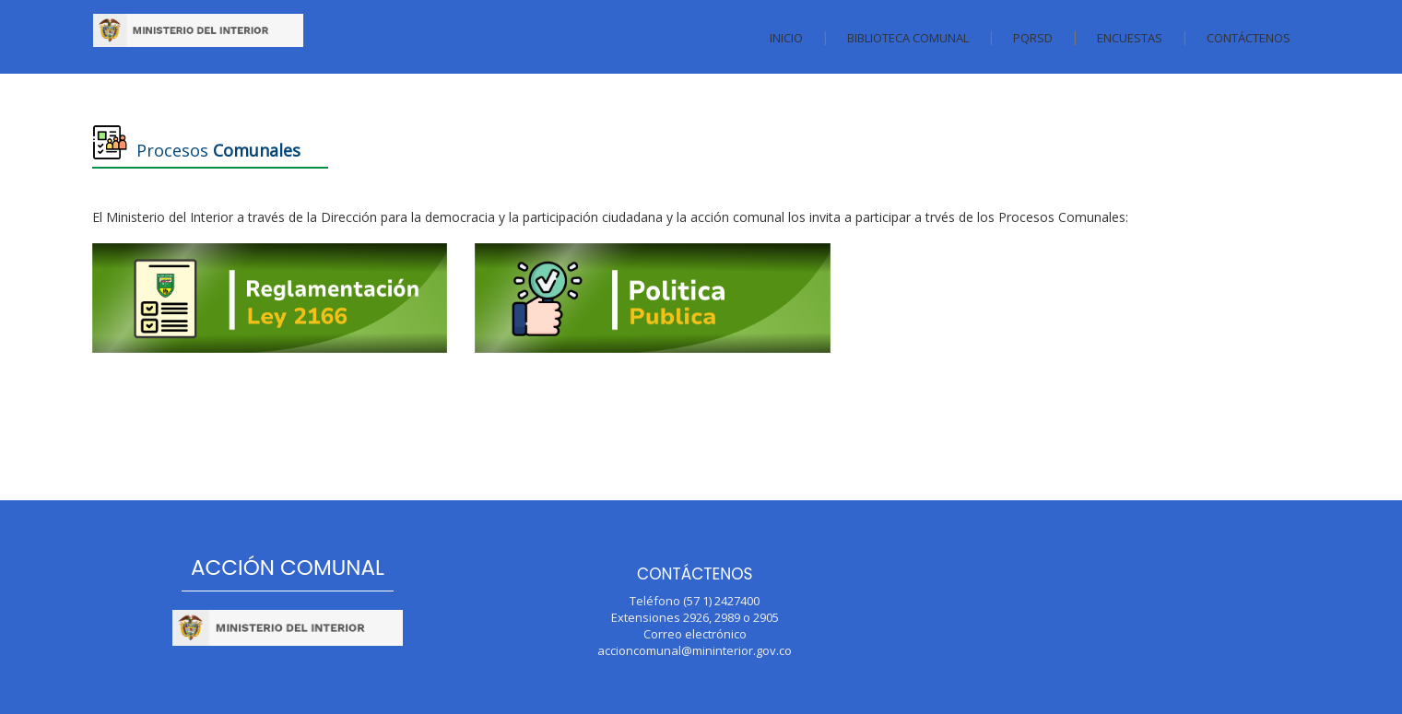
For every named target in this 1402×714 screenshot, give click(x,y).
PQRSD (1033, 37)
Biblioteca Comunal (908, 37)
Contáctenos (1248, 37)
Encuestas (1129, 37)
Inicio (786, 37)
